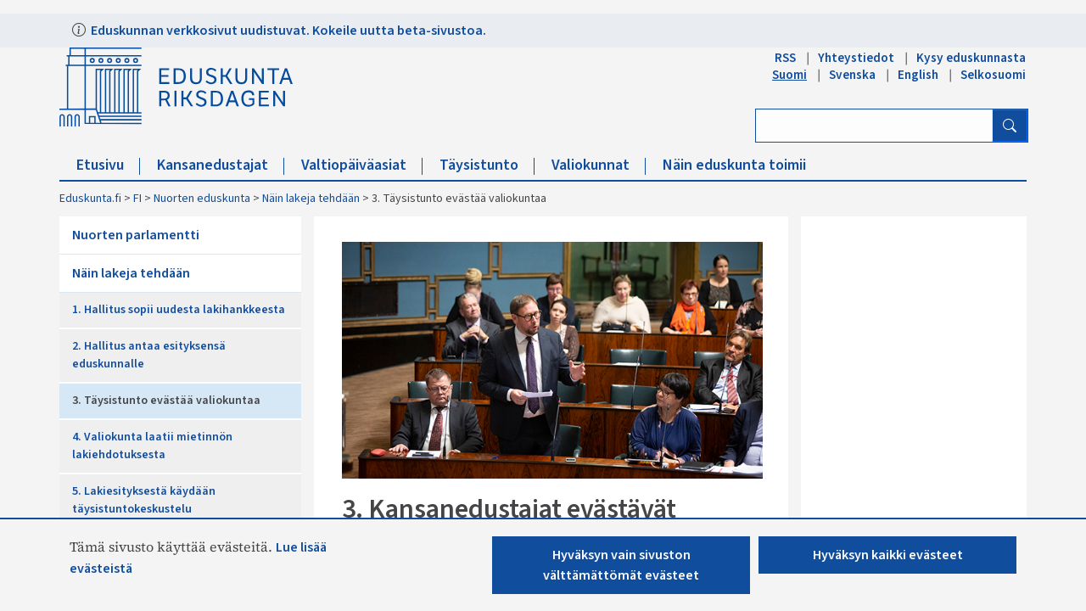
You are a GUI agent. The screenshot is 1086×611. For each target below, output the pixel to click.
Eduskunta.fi (90, 198)
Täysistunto (487, 165)
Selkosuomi (993, 74)
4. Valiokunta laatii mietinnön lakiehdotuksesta (152, 446)
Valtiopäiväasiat (362, 165)
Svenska (852, 74)
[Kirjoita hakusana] (874, 125)
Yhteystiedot (856, 57)
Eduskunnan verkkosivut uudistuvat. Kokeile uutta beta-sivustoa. (287, 30)
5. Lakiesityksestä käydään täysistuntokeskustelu (144, 500)
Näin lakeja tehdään (311, 198)
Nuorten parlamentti (135, 235)
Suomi (789, 74)
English (918, 74)
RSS (785, 57)
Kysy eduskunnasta (971, 57)
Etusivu (108, 165)
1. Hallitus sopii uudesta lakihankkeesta (178, 309)
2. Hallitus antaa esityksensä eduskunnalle (149, 355)
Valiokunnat (598, 165)
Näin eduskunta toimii (734, 165)
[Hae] (1009, 125)
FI (137, 198)
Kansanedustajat (220, 165)
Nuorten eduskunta (202, 198)
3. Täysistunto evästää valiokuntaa (166, 400)
